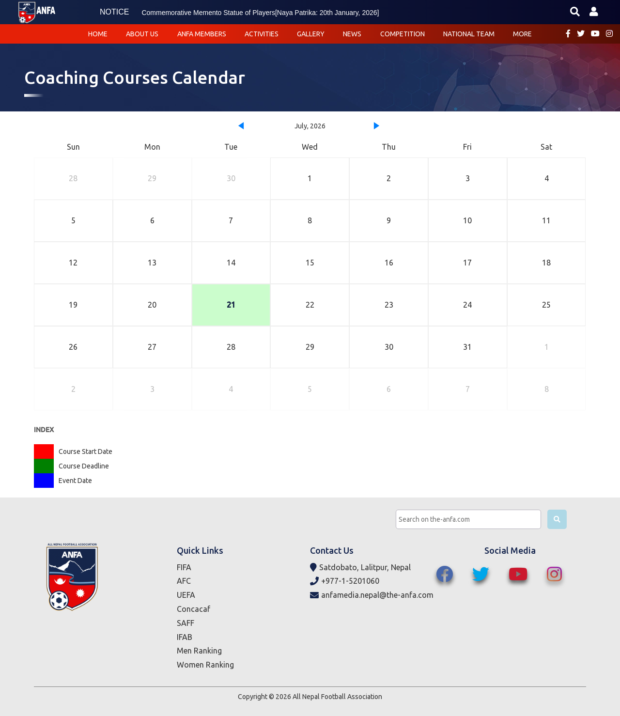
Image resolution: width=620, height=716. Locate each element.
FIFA (184, 567)
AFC (184, 580)
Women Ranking (205, 664)
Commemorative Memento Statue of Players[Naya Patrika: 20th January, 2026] (260, 12)
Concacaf (193, 609)
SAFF (185, 623)
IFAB (184, 637)
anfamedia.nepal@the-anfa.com (372, 595)
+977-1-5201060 (344, 581)
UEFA (186, 595)
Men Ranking (199, 650)
